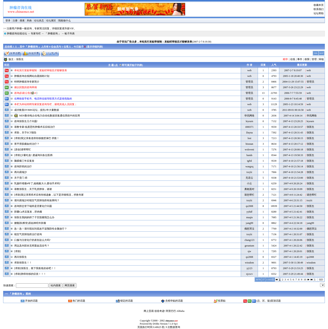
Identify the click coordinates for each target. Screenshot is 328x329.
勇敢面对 (249, 189)
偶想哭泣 (249, 228)
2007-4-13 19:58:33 (293, 155)
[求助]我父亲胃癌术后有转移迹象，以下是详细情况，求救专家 (49, 194)
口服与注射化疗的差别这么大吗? (32, 240)
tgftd (249, 160)
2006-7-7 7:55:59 (293, 93)
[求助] (17, 251)
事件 (299, 59)
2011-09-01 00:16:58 (293, 109)
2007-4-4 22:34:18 (292, 223)
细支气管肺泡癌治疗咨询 (28, 234)
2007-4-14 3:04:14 (292, 115)
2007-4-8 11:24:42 (293, 194)
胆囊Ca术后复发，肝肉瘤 (28, 211)
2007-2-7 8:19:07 (293, 70)
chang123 (249, 240)
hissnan (249, 143)
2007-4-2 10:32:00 (292, 228)
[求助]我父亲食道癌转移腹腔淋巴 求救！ (36, 138)
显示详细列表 (94, 46)
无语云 (249, 177)
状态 (6, 64)
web (249, 70)
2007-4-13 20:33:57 (293, 126)
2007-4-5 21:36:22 (292, 217)
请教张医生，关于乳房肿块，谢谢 (33, 189)
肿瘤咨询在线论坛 (17, 33)
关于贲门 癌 (20, 177)
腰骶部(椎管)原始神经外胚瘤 (30, 223)
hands (249, 155)
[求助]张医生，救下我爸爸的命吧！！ (35, 268)
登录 (7, 20)
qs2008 (249, 206)
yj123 (249, 268)
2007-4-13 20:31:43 (293, 132)
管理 (314, 59)
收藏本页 (319, 5)
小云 (249, 183)
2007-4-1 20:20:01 (292, 251)
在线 (292, 59)
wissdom (249, 262)
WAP (321, 53)
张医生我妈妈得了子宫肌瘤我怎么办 (34, 217)
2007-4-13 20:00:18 (293, 149)
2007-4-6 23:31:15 (292, 200)
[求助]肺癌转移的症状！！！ (30, 273)
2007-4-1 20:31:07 (292, 234)
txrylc (249, 172)
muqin (249, 217)
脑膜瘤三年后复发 (24, 160)
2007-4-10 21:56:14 (293, 166)
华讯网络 (249, 115)
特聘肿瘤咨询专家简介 (26, 81)
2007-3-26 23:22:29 (293, 87)
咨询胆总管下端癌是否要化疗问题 (33, 206)
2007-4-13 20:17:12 (293, 143)
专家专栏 (36, 33)
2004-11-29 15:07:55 (293, 81)
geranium (249, 245)
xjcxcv (249, 273)
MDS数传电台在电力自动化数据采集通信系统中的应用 (49, 115)
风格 (29, 20)
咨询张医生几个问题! (26, 121)
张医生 (20, 59)
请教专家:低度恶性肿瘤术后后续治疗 (34, 126)
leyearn (249, 121)
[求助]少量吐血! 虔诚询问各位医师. (33, 155)
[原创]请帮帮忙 (22, 149)
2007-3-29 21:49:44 (293, 273)
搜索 (22, 20)
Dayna (249, 132)
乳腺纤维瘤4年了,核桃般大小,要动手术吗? (37, 183)
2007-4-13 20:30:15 (293, 138)
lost (249, 138)
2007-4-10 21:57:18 (293, 160)
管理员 (249, 81)
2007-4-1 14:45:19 (292, 256)
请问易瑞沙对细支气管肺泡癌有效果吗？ (36, 200)
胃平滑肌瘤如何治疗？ (26, 143)
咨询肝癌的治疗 (23, 166)
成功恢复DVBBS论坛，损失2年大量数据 (36, 109)
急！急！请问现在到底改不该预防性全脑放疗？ (40, 228)
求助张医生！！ (23, 262)
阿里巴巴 (171, 311)
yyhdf (249, 211)
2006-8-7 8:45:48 (293, 98)
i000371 (249, 126)
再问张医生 (20, 256)
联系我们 (319, 9)
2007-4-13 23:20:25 (293, 121)
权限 (307, 59)
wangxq (249, 166)
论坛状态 (39, 20)
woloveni (249, 149)
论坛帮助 (319, 13)
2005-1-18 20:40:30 (293, 76)
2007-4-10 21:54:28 (293, 172)
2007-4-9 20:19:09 (292, 189)
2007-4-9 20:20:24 (292, 183)
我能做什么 (64, 20)
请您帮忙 (249, 194)
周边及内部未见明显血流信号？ (31, 245)
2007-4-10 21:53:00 (293, 177)
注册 (15, 20)
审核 (321, 59)
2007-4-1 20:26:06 (292, 240)
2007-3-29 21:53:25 (293, 268)
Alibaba (180, 311)
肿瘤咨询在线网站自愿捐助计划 (31, 76)
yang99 (249, 223)
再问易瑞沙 (20, 172)
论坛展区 (51, 20)
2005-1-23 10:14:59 (293, 104)
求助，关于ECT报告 (25, 132)
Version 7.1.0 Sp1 (169, 323)
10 (305, 279)
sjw (249, 251)
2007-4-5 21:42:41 (292, 211)
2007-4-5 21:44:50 (292, 206)
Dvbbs (156, 323)
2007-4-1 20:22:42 (292, 245)
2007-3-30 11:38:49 (293, 262)
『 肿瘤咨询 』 (53, 33)
